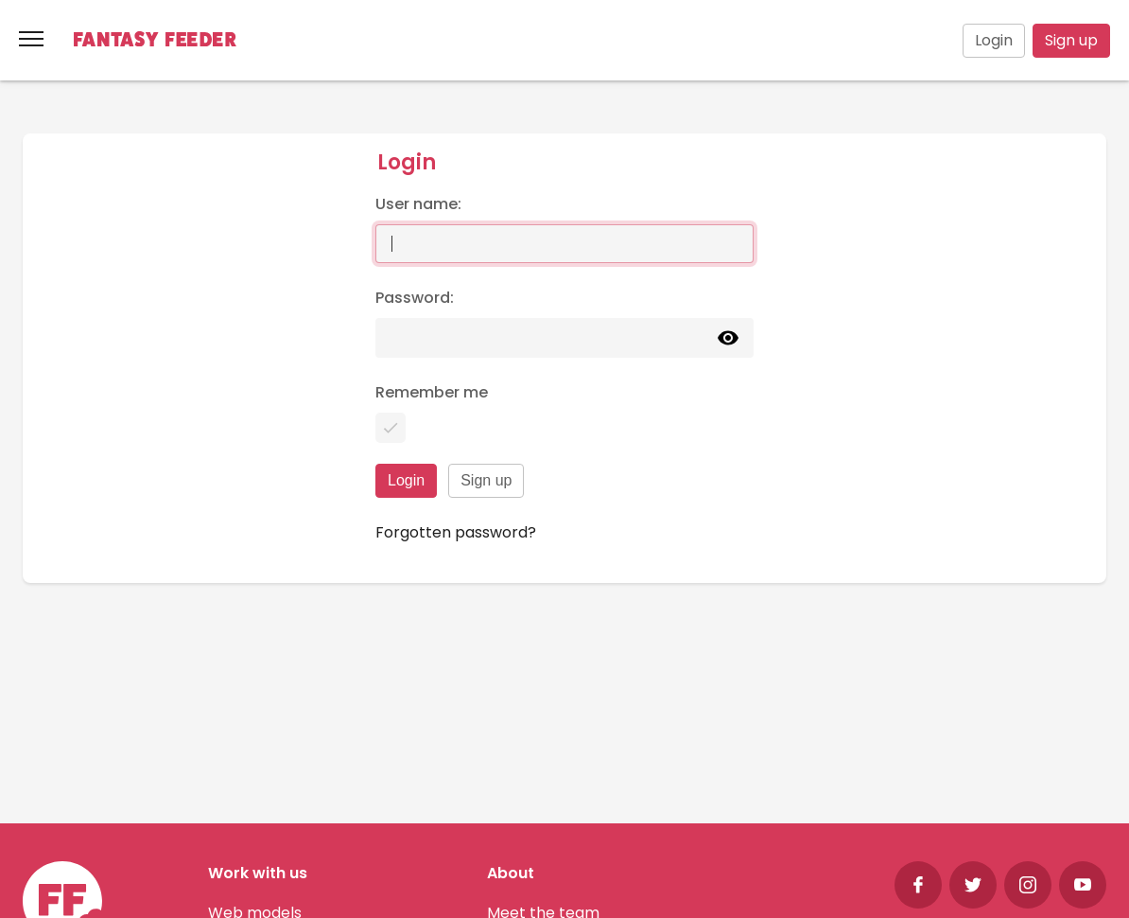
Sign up (1071, 40)
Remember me (431, 392)
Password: (414, 298)
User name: (418, 204)
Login (994, 40)
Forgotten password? (455, 532)
